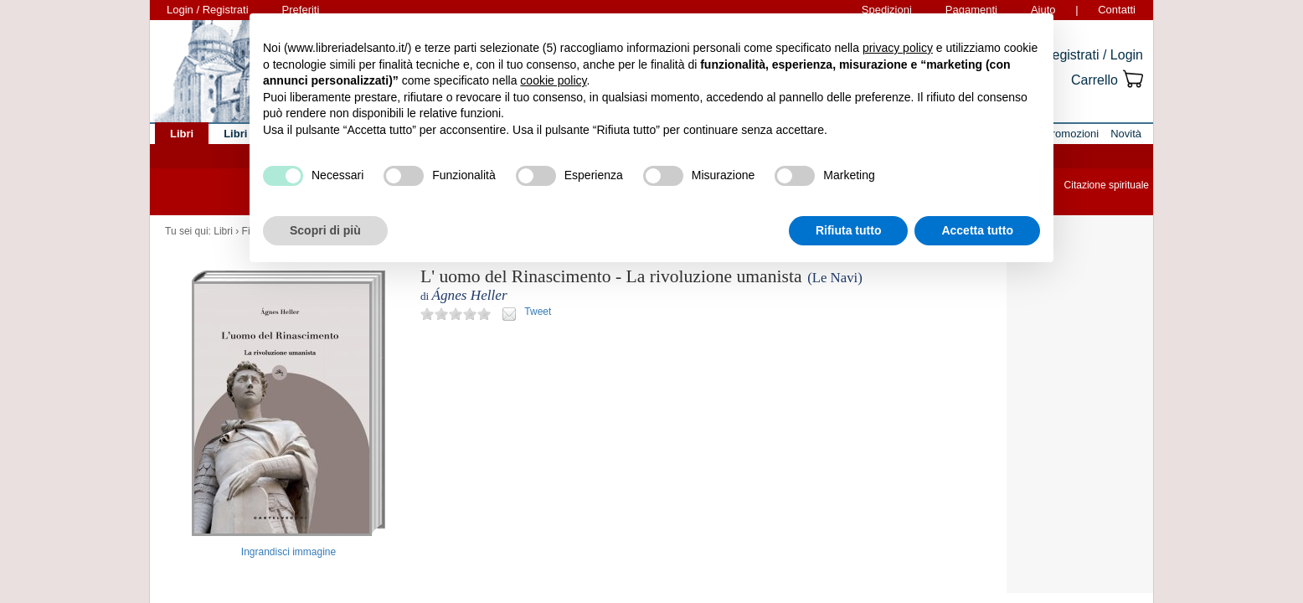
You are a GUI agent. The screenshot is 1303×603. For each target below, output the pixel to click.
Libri (223, 231)
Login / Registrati (208, 9)
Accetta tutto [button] (977, 230)
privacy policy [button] (898, 47)
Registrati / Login (1093, 55)
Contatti (1117, 9)
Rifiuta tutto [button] (849, 230)
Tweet (537, 311)
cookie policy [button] (553, 80)
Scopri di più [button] (325, 230)
